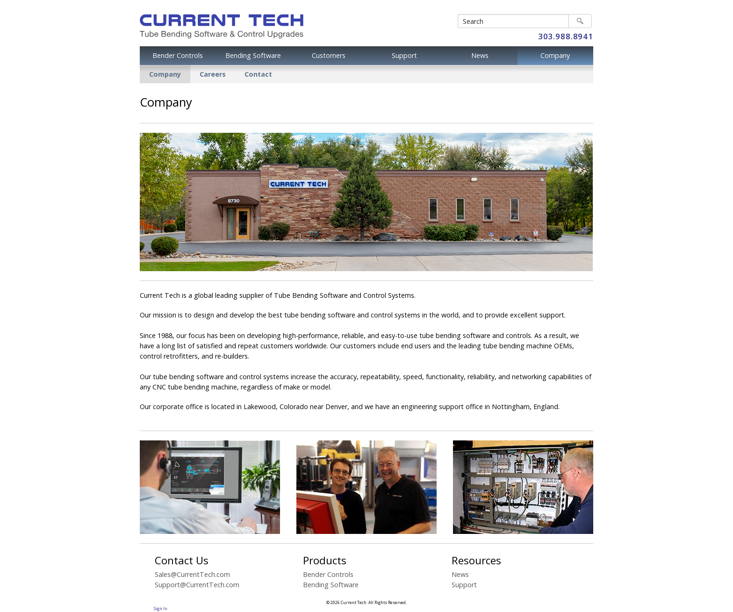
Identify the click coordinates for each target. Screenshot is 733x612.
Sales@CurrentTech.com (192, 574)
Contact (258, 74)
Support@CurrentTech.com (197, 584)
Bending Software (253, 55)
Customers (328, 55)
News (480, 55)
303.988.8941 (565, 36)
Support (404, 55)
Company (555, 55)
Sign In (160, 609)
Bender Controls (177, 55)
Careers (213, 74)
